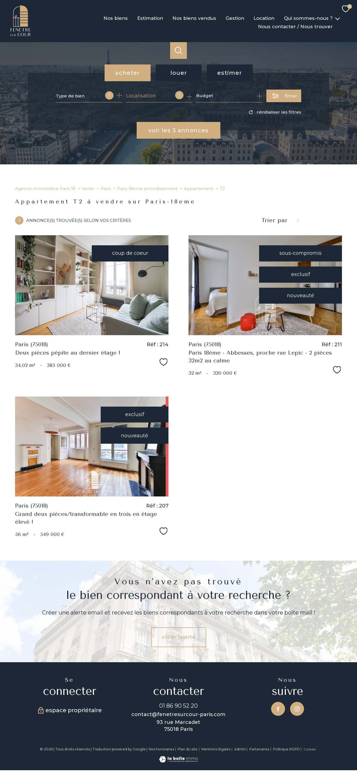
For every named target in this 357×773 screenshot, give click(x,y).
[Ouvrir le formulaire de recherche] (283, 96)
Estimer (229, 72)
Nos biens (115, 18)
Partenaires (259, 749)
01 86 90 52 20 (178, 705)
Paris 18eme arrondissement (147, 188)
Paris (106, 188)
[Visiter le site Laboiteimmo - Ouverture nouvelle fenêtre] (178, 761)
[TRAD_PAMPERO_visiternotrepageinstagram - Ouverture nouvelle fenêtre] (297, 709)
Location (264, 18)
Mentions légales (215, 749)
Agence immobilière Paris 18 (45, 188)
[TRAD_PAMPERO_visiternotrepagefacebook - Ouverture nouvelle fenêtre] (278, 709)
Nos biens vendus (194, 18)
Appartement (198, 188)
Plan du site (187, 749)
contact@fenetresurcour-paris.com (178, 714)
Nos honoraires (161, 749)
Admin (240, 749)
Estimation (150, 18)
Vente (88, 188)
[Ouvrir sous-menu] (337, 18)
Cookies (309, 749)
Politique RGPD (286, 749)
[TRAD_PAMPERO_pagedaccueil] (20, 35)
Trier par (274, 220)
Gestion (235, 18)
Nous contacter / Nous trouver (295, 26)
